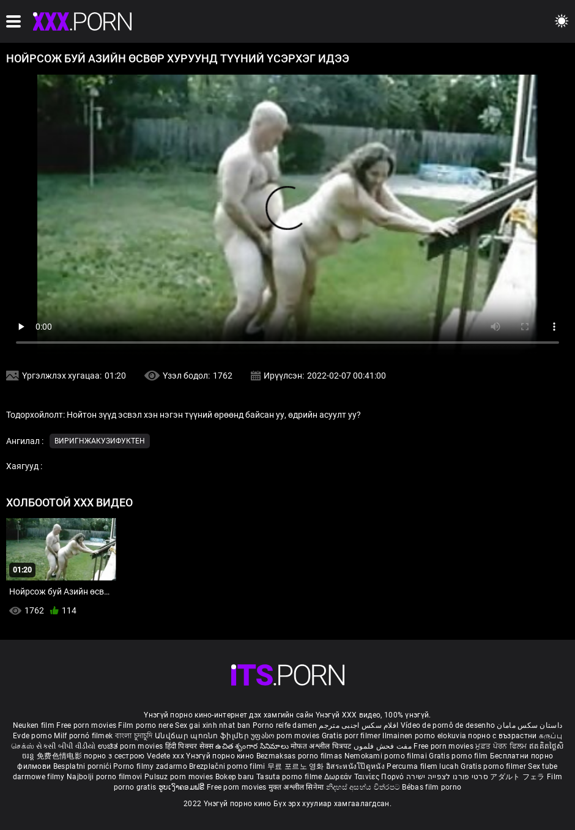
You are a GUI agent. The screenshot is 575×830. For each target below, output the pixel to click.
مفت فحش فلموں (384, 746)
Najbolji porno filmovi (105, 777)
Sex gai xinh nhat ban (212, 725)
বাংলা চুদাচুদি (134, 736)
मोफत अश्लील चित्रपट (322, 746)
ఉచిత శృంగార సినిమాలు (253, 746)
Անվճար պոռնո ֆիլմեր (203, 736)
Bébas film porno (431, 787)
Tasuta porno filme (290, 777)
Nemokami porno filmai (386, 756)
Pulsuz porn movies (179, 777)
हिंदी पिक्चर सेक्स (189, 746)
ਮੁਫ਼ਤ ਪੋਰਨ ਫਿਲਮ (502, 746)
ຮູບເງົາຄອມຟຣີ (182, 787)
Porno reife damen (285, 725)
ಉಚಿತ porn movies (131, 746)
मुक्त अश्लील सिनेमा (297, 787)
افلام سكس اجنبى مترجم (358, 725)
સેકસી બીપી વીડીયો (65, 746)
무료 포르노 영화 (296, 766)
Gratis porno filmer (494, 766)
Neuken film (33, 725)
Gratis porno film (459, 756)
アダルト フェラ (517, 777)
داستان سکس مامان (529, 725)
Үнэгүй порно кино (221, 756)
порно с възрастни (502, 736)
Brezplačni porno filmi (228, 766)
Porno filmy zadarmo (151, 766)
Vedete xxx (165, 756)
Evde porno (32, 736)
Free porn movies (87, 725)
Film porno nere (145, 725)
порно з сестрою (114, 756)
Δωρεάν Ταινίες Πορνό (365, 777)
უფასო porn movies (286, 736)
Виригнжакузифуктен (99, 441)
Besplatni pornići (83, 766)
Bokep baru (234, 777)
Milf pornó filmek (83, 736)
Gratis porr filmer (352, 736)
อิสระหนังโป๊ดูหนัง (356, 766)
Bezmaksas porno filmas (300, 756)
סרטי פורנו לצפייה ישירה (447, 777)
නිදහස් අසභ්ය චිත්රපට (364, 787)
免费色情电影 (60, 756)
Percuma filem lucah (424, 766)
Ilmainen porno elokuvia (425, 736)
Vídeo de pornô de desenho (448, 725)
